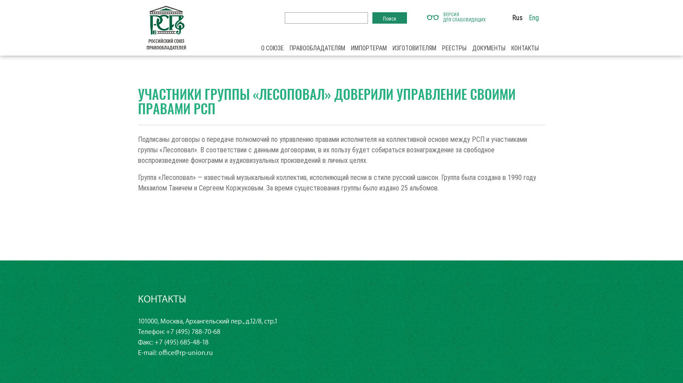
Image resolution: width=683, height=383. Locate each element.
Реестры (454, 48)
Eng (534, 17)
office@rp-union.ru (186, 353)
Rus (517, 17)
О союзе (272, 48)
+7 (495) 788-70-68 (193, 332)
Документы (489, 48)
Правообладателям (317, 48)
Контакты (525, 48)
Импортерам (369, 48)
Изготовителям (414, 48)
